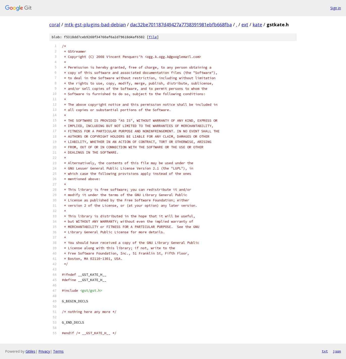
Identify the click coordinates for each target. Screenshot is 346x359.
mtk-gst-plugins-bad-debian (95, 25)
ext (244, 25)
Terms (58, 351)
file (153, 37)
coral (54, 25)
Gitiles (30, 351)
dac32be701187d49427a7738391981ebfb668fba (181, 25)
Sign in (335, 8)
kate (257, 25)
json (337, 351)
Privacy (44, 351)
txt (325, 351)
